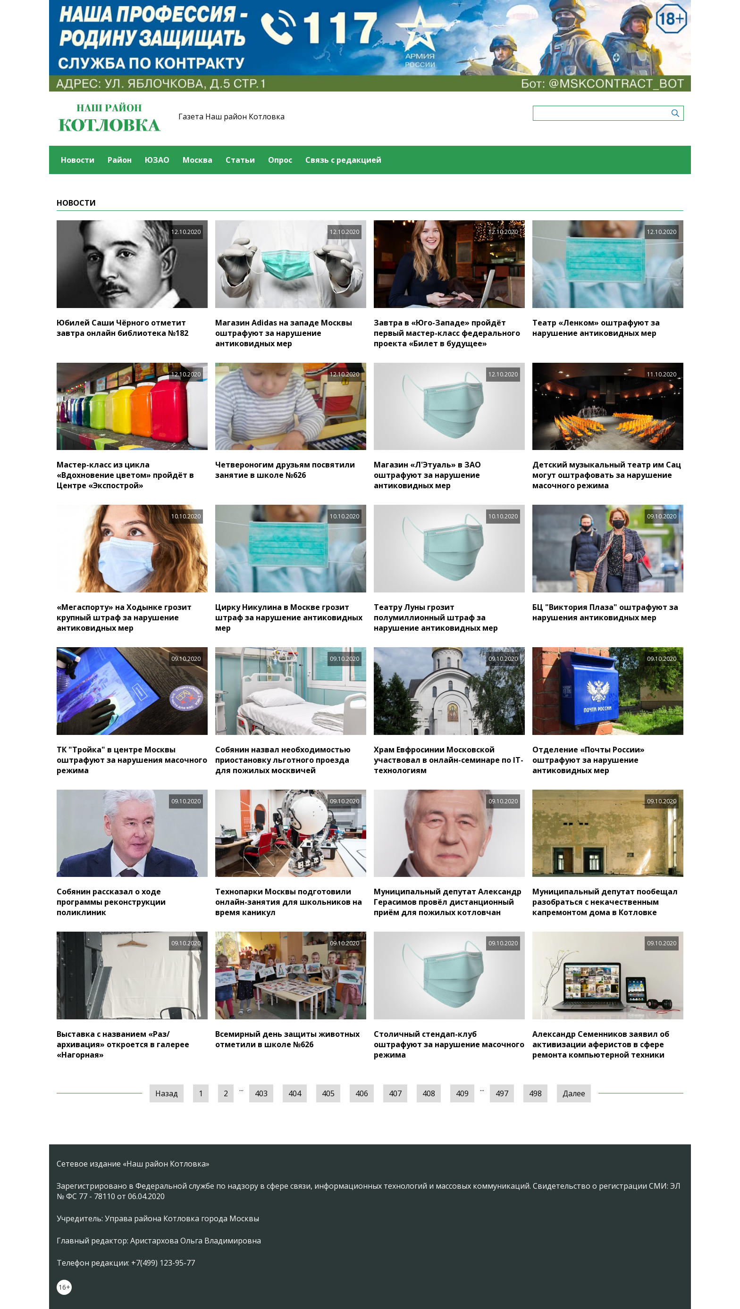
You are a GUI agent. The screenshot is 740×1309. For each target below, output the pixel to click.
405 (328, 1093)
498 (535, 1093)
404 (294, 1093)
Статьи (240, 160)
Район (120, 160)
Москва (197, 160)
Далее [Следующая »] (574, 1093)
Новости (77, 160)
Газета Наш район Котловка (231, 116)
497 (502, 1093)
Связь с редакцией (343, 160)
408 (428, 1093)
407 (395, 1093)
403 (261, 1093)
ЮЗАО (157, 160)
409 (462, 1093)
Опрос (280, 160)
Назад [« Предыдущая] (166, 1093)
